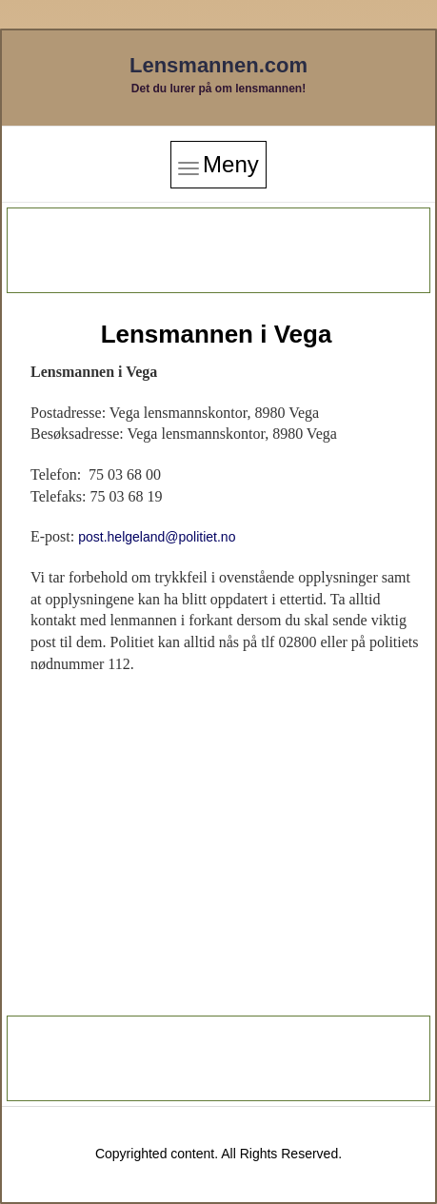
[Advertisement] (219, 250)
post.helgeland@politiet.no (156, 536)
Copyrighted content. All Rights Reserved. (218, 1153)
